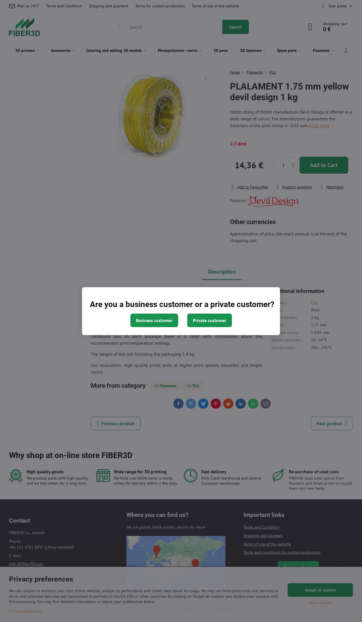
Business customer (154, 320)
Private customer (209, 320)
